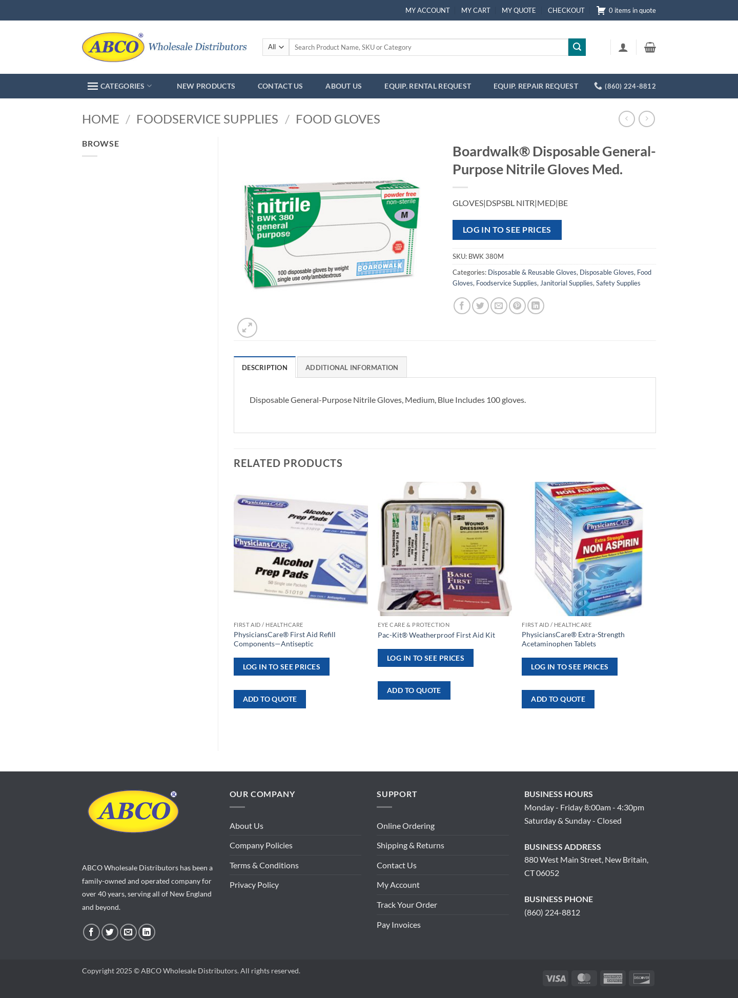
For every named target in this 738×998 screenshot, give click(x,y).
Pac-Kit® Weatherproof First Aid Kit (436, 634)
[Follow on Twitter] (109, 932)
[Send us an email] (128, 932)
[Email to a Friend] (498, 305)
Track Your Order (407, 904)
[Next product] (626, 119)
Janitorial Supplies (566, 283)
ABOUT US (343, 86)
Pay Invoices (399, 924)
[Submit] (577, 47)
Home (100, 118)
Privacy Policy (254, 884)
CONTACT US (280, 86)
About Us (246, 825)
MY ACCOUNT (427, 10)
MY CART (475, 10)
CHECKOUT (566, 10)
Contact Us (397, 865)
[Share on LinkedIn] (535, 305)
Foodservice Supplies (207, 118)
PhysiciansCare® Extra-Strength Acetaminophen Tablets (573, 639)
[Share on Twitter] (480, 305)
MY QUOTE (519, 10)
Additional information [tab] (352, 367)
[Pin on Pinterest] (517, 305)
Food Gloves (338, 118)
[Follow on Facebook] (91, 932)
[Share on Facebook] (462, 305)
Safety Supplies (618, 283)
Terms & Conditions (264, 865)
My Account (398, 884)
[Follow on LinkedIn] (146, 932)
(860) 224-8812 (552, 912)
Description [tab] (265, 367)
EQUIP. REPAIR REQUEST (536, 86)
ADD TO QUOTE (270, 699)
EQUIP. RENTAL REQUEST (427, 86)
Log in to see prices (507, 229)
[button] (623, 47)
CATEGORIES (120, 86)
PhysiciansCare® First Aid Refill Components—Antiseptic (285, 639)
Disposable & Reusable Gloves (532, 272)
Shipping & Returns (410, 845)
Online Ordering (406, 825)
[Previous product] (646, 119)
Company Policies (261, 845)
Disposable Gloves (607, 272)
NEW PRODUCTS (206, 86)
